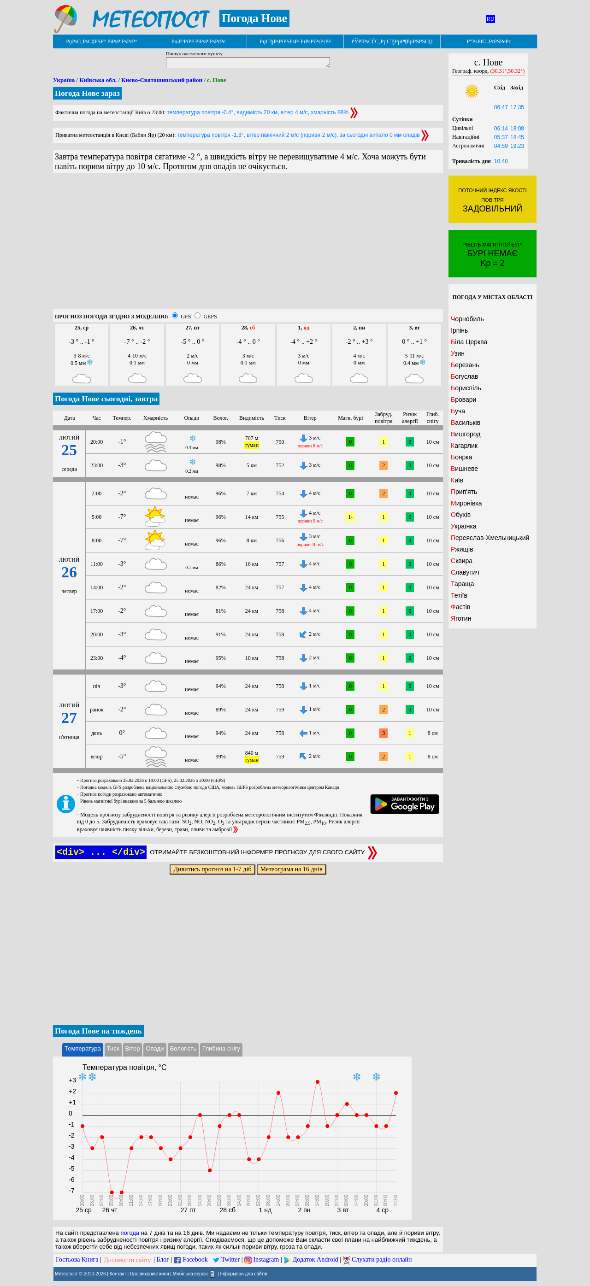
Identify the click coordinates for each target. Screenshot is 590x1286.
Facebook (195, 1260)
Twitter (230, 1260)
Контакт (118, 1273)
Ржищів (462, 549)
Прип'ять (464, 491)
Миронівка (466, 503)
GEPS (210, 316)
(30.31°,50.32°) (507, 71)
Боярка (461, 457)
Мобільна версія (190, 1273)
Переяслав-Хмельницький (490, 537)
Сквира (461, 560)
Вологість (183, 1048)
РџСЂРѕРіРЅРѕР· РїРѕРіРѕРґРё (295, 41)
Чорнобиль (467, 319)
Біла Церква (469, 342)
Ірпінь (459, 330)
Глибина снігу (221, 1048)
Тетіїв (459, 595)
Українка (464, 526)
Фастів (460, 607)
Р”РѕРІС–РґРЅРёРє (488, 41)
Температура (83, 1048)
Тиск (113, 1048)
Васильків (465, 422)
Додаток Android (315, 1260)
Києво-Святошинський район (161, 79)
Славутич (465, 572)
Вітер (132, 1048)
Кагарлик (464, 445)
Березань (465, 365)
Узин (458, 353)
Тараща (462, 583)
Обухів (461, 514)
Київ (457, 480)
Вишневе (464, 468)
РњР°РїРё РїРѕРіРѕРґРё (198, 41)
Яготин (461, 618)
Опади (155, 1048)
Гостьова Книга (77, 1260)
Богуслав (464, 376)
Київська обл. (98, 79)
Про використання (149, 1273)
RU (491, 19)
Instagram (266, 1260)
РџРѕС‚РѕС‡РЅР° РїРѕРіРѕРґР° (101, 41)
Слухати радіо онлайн (382, 1260)
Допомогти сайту (127, 1260)
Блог (163, 1260)
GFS (186, 316)
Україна (64, 79)
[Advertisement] (248, 244)
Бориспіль (466, 388)
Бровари (463, 399)
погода (129, 1232)
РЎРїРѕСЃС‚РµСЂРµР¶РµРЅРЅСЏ (392, 41)
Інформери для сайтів (243, 1273)
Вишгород (465, 434)
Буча (458, 411)
